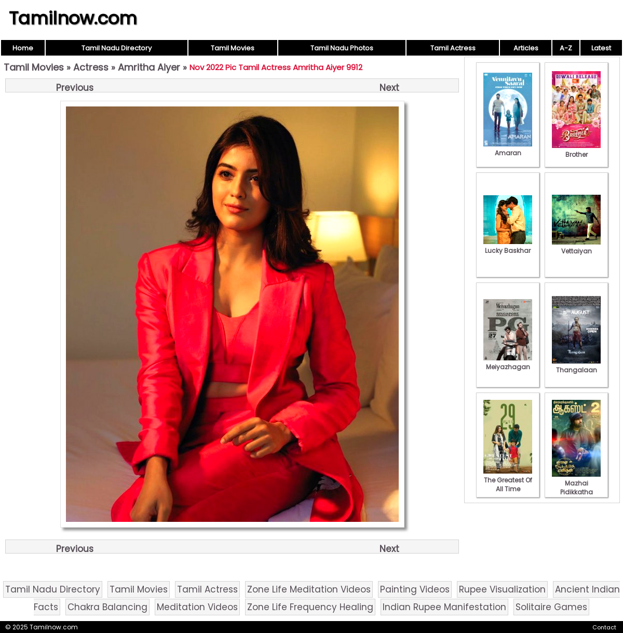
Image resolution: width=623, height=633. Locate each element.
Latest (601, 48)
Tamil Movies (232, 48)
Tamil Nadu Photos (341, 48)
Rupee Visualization (502, 589)
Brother (576, 150)
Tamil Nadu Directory (117, 48)
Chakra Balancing (107, 607)
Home (22, 48)
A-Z (566, 48)
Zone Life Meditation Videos (309, 589)
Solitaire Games (551, 607)
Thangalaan (576, 365)
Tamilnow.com (73, 18)
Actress (91, 67)
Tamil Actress (453, 48)
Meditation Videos (197, 607)
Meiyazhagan (507, 362)
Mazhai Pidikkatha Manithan (576, 487)
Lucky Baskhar (507, 246)
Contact (604, 627)
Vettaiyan (576, 246)
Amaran (507, 148)
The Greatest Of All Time (507, 480)
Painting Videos (415, 589)
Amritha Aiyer (149, 67)
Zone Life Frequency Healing (310, 607)
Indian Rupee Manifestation (444, 607)
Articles (525, 48)
